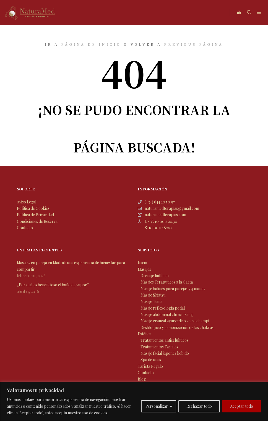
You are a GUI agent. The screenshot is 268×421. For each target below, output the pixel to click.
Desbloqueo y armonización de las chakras (177, 327)
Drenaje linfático (154, 275)
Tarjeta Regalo (150, 366)
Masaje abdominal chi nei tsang (166, 314)
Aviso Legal (26, 202)
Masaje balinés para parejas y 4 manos (172, 288)
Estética (144, 333)
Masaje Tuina (151, 301)
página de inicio (91, 44)
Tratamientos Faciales (159, 346)
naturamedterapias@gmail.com (168, 208)
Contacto (25, 227)
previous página (193, 44)
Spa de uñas (150, 359)
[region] (134, 401)
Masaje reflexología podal (162, 308)
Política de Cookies (33, 208)
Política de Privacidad (35, 214)
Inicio (142, 262)
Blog (142, 379)
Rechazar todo (199, 406)
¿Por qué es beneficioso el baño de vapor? (53, 284)
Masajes (144, 269)
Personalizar (156, 406)
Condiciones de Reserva (37, 221)
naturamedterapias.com (162, 214)
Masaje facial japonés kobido (164, 353)
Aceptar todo (241, 406)
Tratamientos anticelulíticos (164, 340)
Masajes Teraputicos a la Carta (166, 282)
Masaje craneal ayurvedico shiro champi (174, 320)
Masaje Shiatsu (152, 295)
